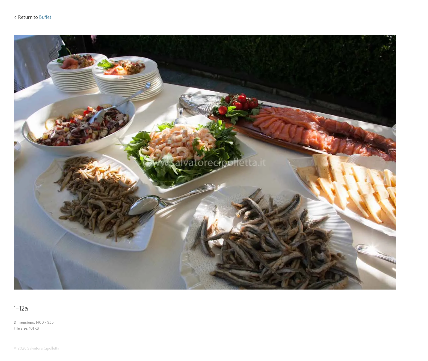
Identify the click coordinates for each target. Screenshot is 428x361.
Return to (34, 17)
